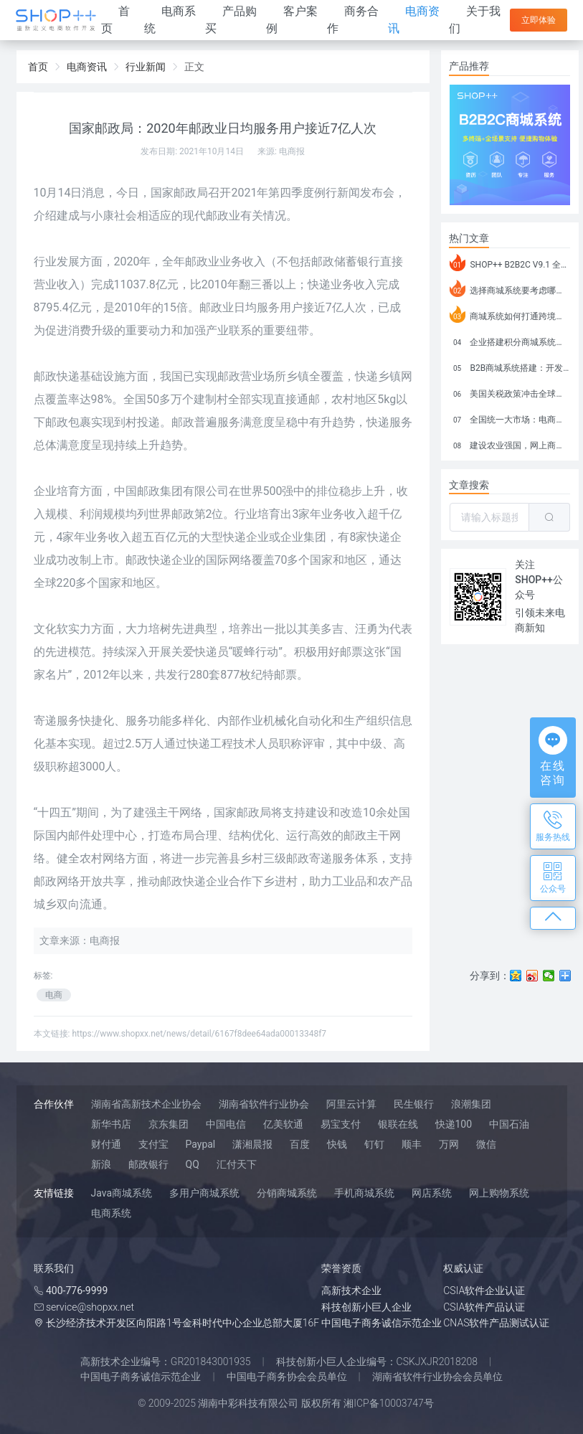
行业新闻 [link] (145, 66)
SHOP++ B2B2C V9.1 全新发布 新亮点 (510, 262)
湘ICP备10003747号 (388, 1403)
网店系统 (432, 1193)
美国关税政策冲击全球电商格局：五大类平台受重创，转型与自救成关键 (510, 391)
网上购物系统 (499, 1193)
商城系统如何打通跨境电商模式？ (510, 314)
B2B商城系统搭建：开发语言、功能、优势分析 (510, 365)
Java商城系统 (122, 1193)
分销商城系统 (287, 1193)
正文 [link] (194, 66)
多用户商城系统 (204, 1193)
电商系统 (111, 1213)
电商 (53, 995)
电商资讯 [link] (87, 66)
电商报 (292, 151)
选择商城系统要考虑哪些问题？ (510, 288)
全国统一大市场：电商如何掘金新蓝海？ (510, 417)
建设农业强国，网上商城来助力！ (510, 443)
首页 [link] (38, 66)
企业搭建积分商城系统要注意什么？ (510, 340)
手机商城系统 (364, 1193)
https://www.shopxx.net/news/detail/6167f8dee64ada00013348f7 (199, 1034)
